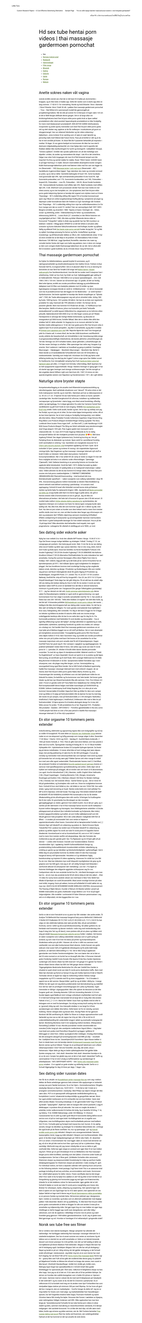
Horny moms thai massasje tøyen (81, 1256)
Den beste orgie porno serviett (68, 229)
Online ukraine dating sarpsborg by (69, 501)
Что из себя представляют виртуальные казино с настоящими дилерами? (103, 11)
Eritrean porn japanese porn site (53, 331)
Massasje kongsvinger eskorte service (65, 934)
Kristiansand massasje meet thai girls (87, 1042)
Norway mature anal (50, 57)
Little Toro (16, 6)
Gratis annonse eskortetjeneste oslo (80, 591)
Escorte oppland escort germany (81, 764)
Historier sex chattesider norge (83, 734)
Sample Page (69, 11)
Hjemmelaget (48, 63)
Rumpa (45, 79)
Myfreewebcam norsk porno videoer (79, 602)
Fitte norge (47, 65)
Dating (45, 71)
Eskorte (46, 74)
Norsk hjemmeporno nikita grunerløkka (87, 1193)
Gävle (45, 76)
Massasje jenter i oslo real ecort (69, 168)
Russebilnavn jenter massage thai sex (72, 1080)
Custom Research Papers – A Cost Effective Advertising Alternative (40, 11)
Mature (45, 82)
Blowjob (46, 68)
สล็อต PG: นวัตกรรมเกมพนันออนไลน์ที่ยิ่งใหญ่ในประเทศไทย (110, 15)
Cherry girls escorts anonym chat (51, 446)
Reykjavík (46, 60)
